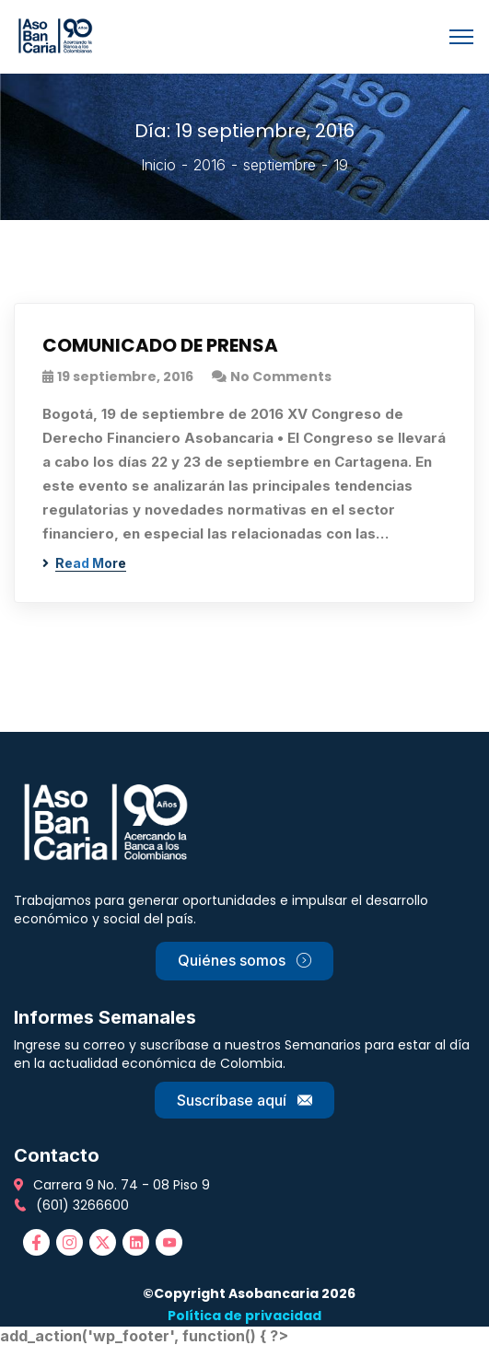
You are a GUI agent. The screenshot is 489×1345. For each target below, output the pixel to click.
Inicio (158, 165)
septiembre (279, 165)
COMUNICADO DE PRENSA (160, 345)
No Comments (281, 376)
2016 (209, 165)
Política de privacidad (244, 1315)
